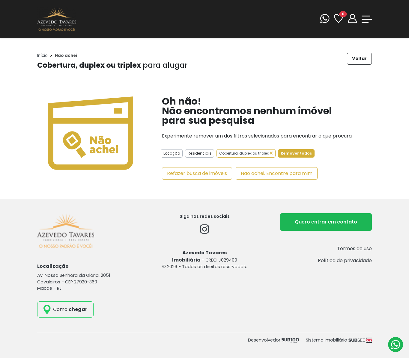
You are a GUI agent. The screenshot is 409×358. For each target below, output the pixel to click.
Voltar (359, 58)
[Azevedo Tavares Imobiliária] (56, 18)
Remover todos (296, 153)
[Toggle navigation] (367, 19)
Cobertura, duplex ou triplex (246, 153)
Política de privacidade (345, 260)
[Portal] (352, 19)
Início (42, 55)
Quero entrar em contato (326, 221)
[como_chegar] (65, 309)
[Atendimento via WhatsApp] (395, 344)
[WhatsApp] (324, 19)
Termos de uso (354, 248)
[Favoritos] (338, 19)
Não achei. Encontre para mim (276, 173)
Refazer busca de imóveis (197, 173)
